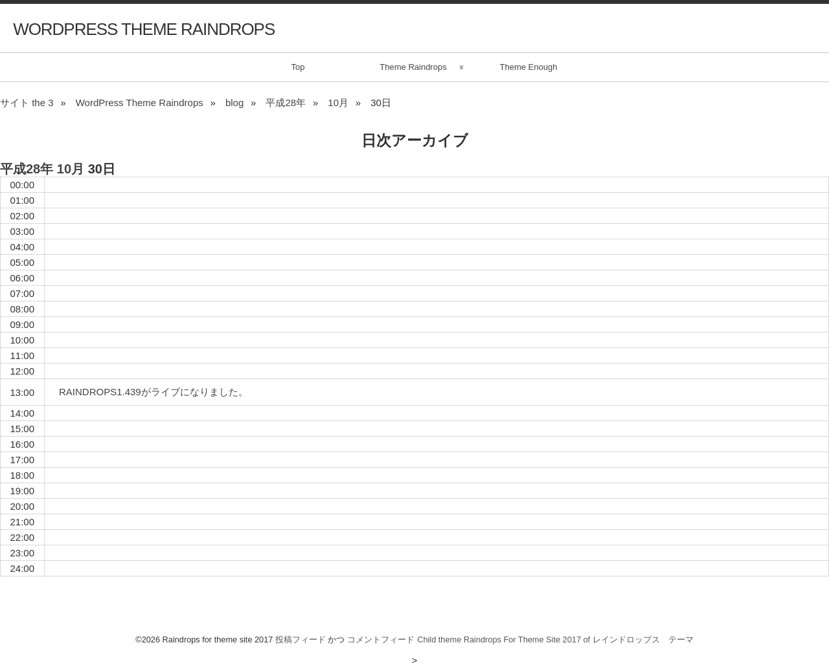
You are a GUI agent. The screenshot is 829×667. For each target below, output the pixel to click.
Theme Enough (529, 67)
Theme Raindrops (413, 67)
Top (298, 67)
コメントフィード (380, 639)
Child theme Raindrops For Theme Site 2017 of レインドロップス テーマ (555, 639)
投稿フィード (300, 639)
